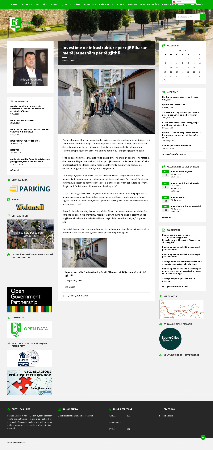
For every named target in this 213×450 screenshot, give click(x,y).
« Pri (164, 80)
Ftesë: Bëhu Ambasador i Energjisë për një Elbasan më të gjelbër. (180, 123)
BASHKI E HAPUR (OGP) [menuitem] (173, 4)
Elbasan (176, 177)
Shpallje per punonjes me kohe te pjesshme (178, 279)
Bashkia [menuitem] (26, 4)
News (73, 60)
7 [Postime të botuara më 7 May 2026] (182, 63)
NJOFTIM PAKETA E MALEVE (23, 120)
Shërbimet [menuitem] (105, 4)
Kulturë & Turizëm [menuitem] (46, 4)
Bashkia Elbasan (166, 415)
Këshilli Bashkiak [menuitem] (84, 4)
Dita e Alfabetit (178, 197)
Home (65, 60)
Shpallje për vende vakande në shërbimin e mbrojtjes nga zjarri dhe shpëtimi (182, 262)
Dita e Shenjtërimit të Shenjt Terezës (185, 184)
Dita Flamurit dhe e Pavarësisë (186, 206)
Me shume (70, 287)
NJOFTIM (14, 150)
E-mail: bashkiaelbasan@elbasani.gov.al (75, 415)
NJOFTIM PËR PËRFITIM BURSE (24, 140)
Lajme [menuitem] (119, 4)
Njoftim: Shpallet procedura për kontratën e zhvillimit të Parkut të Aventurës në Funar (27, 109)
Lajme (85, 295)
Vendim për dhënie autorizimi (176, 145)
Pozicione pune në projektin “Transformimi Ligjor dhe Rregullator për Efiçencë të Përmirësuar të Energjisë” (181, 239)
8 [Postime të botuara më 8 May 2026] (188, 63)
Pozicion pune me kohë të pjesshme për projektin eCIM (181, 248)
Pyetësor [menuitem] (196, 4)
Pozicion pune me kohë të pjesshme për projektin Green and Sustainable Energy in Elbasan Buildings (181, 271)
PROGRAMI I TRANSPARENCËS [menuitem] (142, 4)
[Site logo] (23, 35)
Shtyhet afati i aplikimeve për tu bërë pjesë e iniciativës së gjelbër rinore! (180, 113)
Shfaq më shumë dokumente (175, 287)
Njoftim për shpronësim (173, 104)
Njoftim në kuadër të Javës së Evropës (180, 97)
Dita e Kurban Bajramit (182, 171)
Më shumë (14, 170)
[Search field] (191, 17)
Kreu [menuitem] (14, 4)
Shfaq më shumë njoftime (174, 154)
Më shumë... (167, 217)
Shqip (177, 2)
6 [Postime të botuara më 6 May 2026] (176, 63)
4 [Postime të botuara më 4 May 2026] (165, 63)
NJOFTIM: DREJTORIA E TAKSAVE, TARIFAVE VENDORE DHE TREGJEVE (30, 130)
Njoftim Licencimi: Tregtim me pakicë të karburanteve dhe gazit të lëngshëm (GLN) (181, 135)
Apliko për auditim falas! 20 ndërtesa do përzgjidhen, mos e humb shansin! (30, 160)
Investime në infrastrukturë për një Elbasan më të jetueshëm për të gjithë (105, 273)
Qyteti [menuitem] (65, 4)
